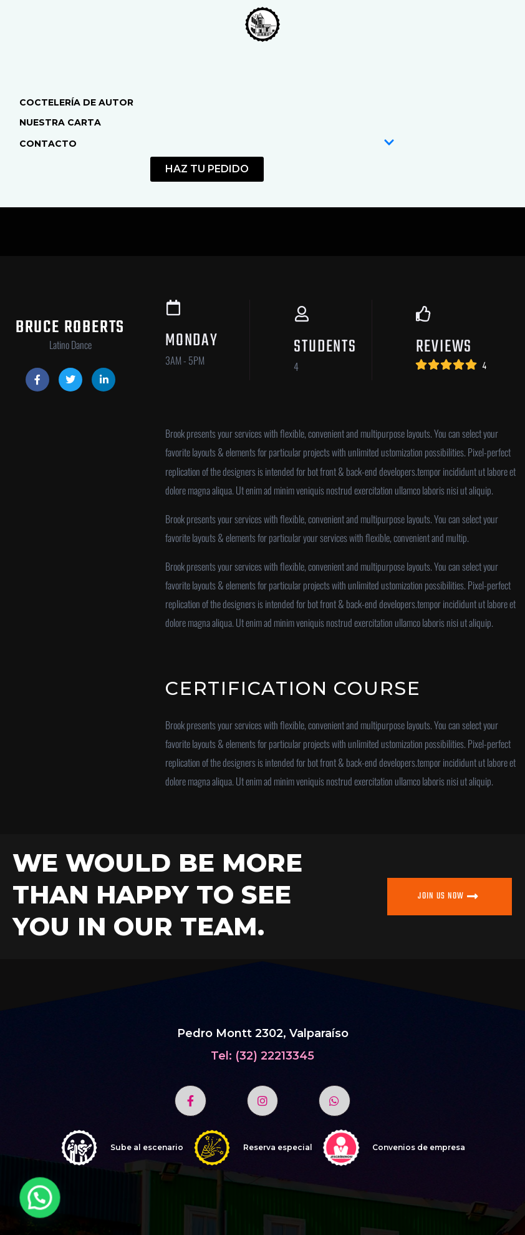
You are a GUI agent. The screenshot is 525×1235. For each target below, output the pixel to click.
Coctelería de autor (76, 102)
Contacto (207, 143)
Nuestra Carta (60, 122)
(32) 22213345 (274, 1056)
